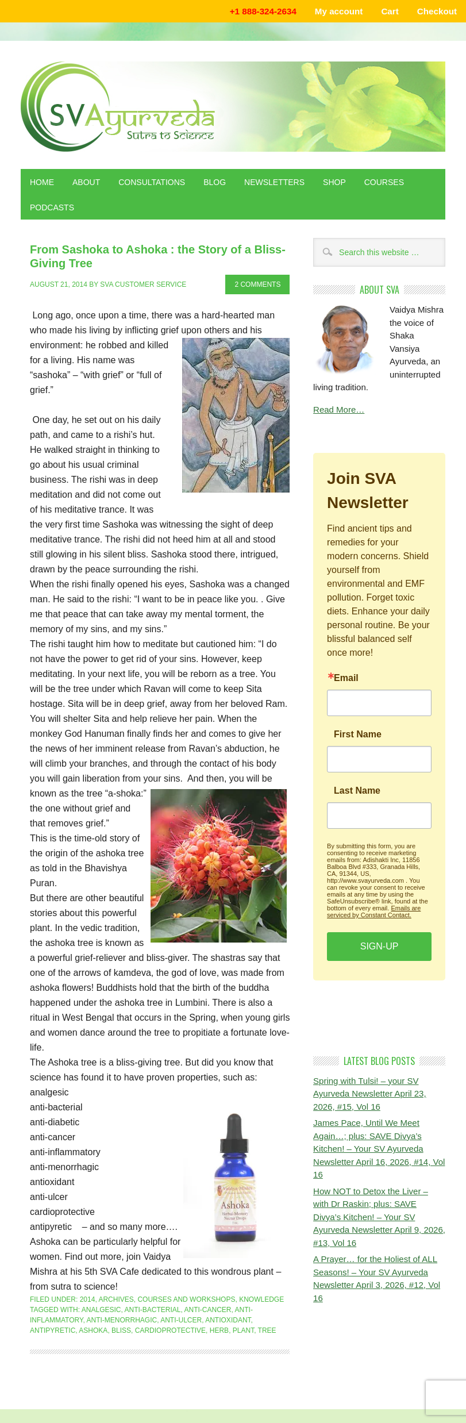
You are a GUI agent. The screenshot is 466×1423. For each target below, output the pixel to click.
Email (346, 678)
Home (42, 182)
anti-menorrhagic (121, 1320)
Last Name (357, 790)
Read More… (338, 409)
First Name (358, 734)
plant (243, 1330)
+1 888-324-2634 (263, 11)
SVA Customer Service (143, 284)
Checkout (437, 11)
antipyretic (52, 1330)
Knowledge (261, 1299)
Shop (334, 182)
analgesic (101, 1310)
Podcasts (52, 207)
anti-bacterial (153, 1310)
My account (339, 11)
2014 (87, 1299)
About (86, 182)
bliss (121, 1330)
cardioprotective (170, 1330)
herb (219, 1330)
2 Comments (257, 284)
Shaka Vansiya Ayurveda (233, 106)
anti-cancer (208, 1310)
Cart (389, 11)
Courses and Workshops (186, 1299)
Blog (214, 182)
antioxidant (228, 1320)
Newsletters (274, 182)
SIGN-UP (379, 946)
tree (267, 1330)
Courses (384, 182)
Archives (115, 1299)
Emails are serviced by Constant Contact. (374, 911)
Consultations (151, 182)
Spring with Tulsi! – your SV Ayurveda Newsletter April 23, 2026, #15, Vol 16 (369, 1094)
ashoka (93, 1330)
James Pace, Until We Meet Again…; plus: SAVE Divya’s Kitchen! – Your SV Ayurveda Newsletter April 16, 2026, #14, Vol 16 (379, 1148)
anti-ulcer (181, 1320)
